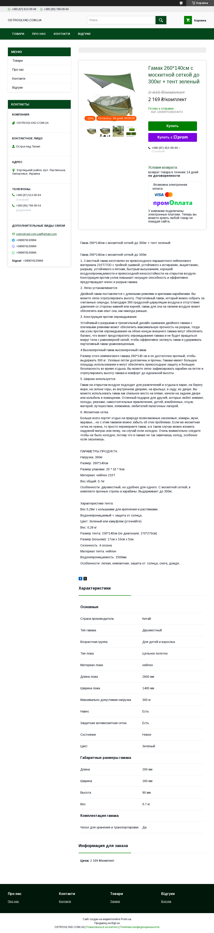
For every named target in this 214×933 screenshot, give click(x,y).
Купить (173, 126)
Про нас (39, 33)
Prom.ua (126, 919)
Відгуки (84, 33)
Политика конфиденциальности (139, 927)
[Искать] (160, 20)
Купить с (172, 137)
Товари (18, 33)
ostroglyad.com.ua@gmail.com (36, 234)
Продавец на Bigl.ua (107, 923)
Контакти (62, 33)
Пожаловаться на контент (102, 927)
